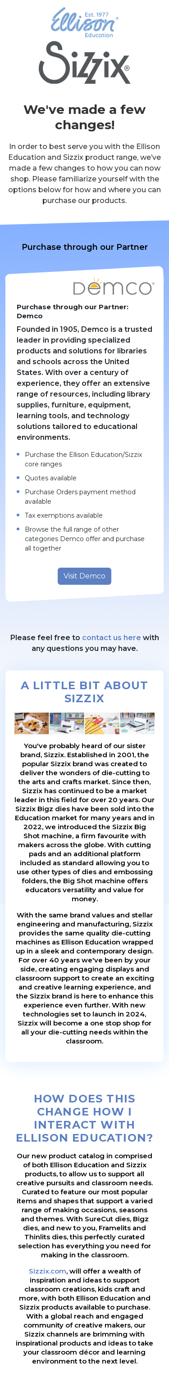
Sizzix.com (47, 1271)
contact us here (111, 637)
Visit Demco (84, 576)
